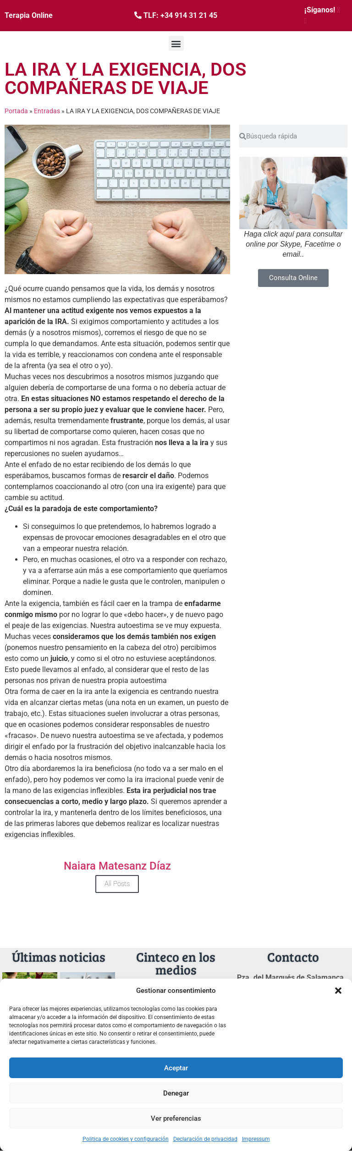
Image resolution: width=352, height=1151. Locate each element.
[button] (338, 990)
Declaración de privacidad (205, 1139)
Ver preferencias (176, 1118)
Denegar (176, 1093)
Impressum (256, 1139)
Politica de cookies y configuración (125, 1139)
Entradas (47, 111)
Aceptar (176, 1068)
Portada (16, 111)
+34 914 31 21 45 (188, 15)
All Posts (117, 884)
